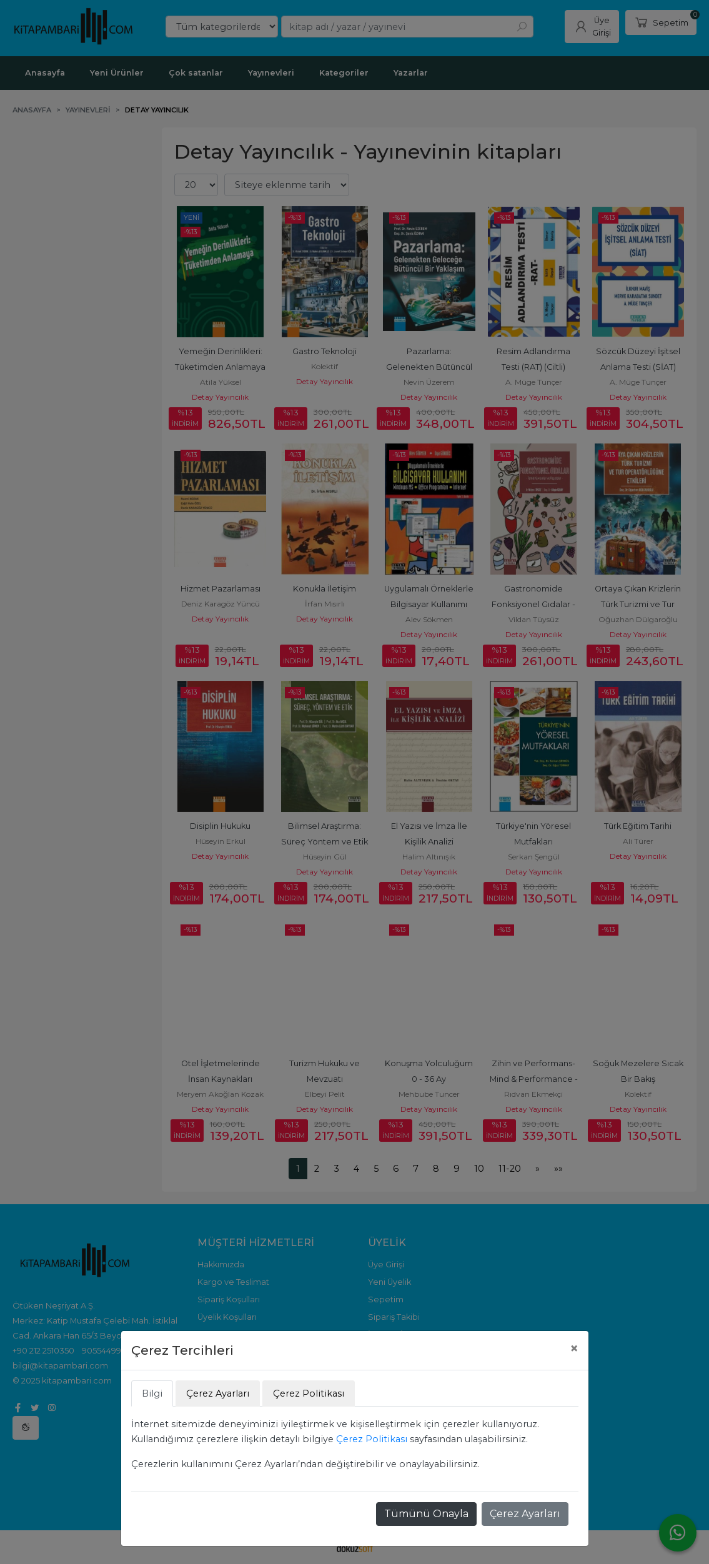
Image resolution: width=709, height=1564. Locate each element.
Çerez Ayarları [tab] (217, 1393)
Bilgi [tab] (152, 1393)
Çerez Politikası (371, 1439)
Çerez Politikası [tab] (308, 1393)
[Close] (574, 1348)
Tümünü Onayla (426, 1514)
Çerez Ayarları (525, 1514)
